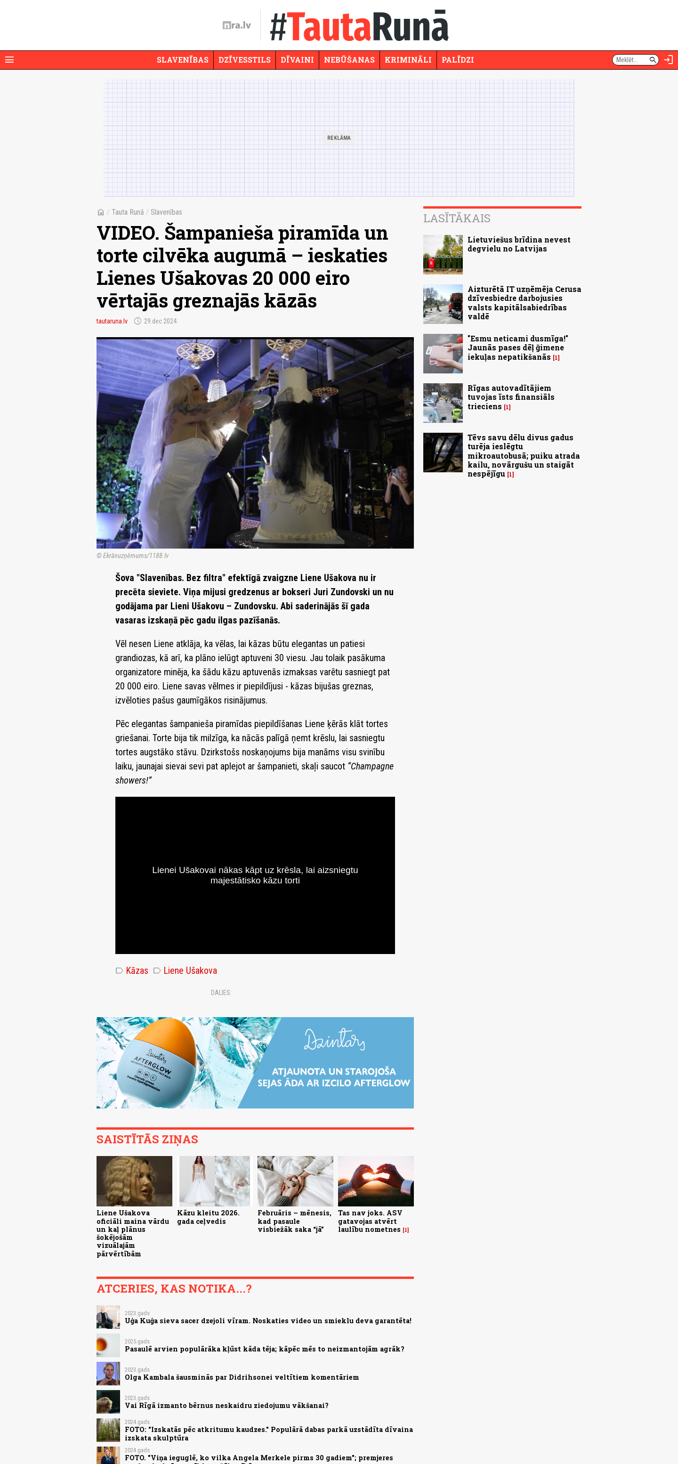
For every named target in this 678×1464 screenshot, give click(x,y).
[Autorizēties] (668, 59)
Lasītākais (457, 218)
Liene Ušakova (185, 970)
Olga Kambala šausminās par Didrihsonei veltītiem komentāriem (242, 1377)
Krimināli (408, 60)
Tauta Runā (128, 212)
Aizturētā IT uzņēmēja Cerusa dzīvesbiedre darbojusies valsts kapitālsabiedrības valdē (524, 302)
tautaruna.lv (112, 321)
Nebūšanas (349, 60)
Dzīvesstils (244, 60)
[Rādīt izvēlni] (9, 59)
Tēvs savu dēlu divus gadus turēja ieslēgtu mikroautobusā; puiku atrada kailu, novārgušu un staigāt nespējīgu (524, 455)
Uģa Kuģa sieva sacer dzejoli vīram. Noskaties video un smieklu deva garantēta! (268, 1320)
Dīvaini (297, 60)
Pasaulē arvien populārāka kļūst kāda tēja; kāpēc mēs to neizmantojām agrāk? (264, 1348)
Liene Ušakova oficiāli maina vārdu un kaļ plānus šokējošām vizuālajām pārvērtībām (133, 1233)
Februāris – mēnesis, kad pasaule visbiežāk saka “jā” (294, 1221)
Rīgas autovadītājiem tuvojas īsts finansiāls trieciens (511, 397)
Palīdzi (458, 60)
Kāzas (131, 970)
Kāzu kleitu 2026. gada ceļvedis (208, 1216)
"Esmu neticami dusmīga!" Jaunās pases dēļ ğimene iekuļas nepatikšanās (518, 347)
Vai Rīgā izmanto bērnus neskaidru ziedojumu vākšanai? (227, 1405)
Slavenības (183, 60)
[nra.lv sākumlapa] (237, 25)
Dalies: (221, 992)
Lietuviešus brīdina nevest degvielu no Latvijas (519, 244)
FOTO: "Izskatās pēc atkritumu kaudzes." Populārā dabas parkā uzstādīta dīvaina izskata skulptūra (269, 1433)
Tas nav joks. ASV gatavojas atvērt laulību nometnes (370, 1221)
